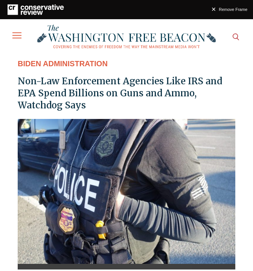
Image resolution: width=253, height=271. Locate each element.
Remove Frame (233, 9)
